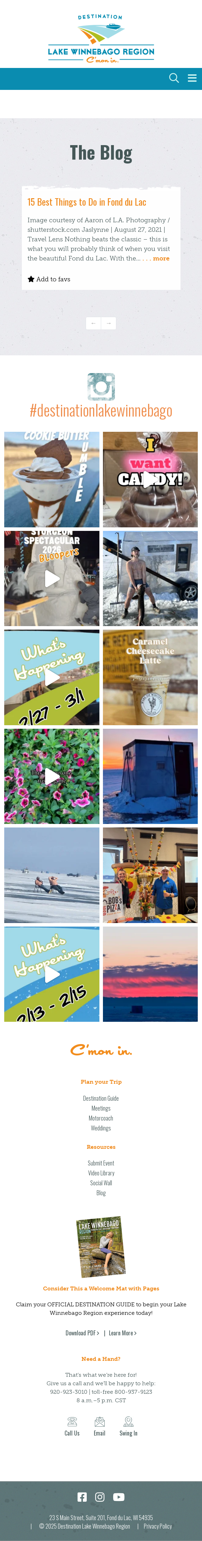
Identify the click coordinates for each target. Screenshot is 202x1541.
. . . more (156, 258)
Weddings (101, 1128)
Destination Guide (101, 1098)
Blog (101, 1192)
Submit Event (101, 1163)
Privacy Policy (158, 1526)
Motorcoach (101, 1118)
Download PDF (81, 1333)
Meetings (101, 1108)
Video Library (101, 1173)
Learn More (121, 1333)
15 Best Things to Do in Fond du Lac (86, 201)
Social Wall (101, 1183)
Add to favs (48, 279)
